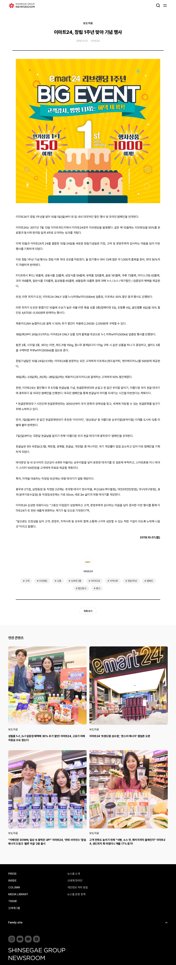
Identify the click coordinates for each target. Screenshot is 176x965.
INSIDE (12, 880)
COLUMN (14, 887)
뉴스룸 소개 (73, 873)
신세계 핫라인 (74, 880)
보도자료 (88, 23)
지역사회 (114, 580)
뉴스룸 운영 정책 (76, 894)
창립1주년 (132, 580)
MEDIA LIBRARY (18, 894)
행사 (98, 588)
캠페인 (150, 580)
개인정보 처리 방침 (77, 887)
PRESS (12, 873)
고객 (27, 580)
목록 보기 (88, 611)
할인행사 (82, 588)
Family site (15, 922)
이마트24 (95, 40)
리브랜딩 (43, 580)
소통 (59, 580)
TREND (12, 901)
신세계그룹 (76, 580)
